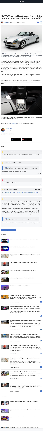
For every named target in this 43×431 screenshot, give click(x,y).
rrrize (5, 151)
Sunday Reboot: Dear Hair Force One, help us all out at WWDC (23, 295)
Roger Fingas (6, 22)
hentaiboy (6, 189)
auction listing (32, 59)
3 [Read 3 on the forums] (41, 340)
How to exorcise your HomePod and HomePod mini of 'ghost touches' (24, 306)
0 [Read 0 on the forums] (41, 301)
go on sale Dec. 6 (13, 123)
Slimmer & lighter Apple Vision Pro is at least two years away (23, 371)
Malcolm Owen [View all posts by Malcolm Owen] (12, 302)
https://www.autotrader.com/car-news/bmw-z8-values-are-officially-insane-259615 (20, 192)
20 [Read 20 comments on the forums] (37, 22)
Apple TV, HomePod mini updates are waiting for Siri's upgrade (23, 345)
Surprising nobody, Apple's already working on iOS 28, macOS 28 (24, 334)
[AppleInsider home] (21, 1)
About (38, 162)
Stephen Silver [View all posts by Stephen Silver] (12, 391)
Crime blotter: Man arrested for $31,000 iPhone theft (21, 383)
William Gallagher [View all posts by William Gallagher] (12, 378)
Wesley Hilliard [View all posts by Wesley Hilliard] (12, 329)
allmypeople (6, 167)
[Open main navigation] (41, 1)
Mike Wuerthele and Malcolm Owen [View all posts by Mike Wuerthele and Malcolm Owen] (15, 316)
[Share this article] (41, 22)
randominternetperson (8, 162)
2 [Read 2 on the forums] (41, 329)
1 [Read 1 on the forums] (41, 315)
